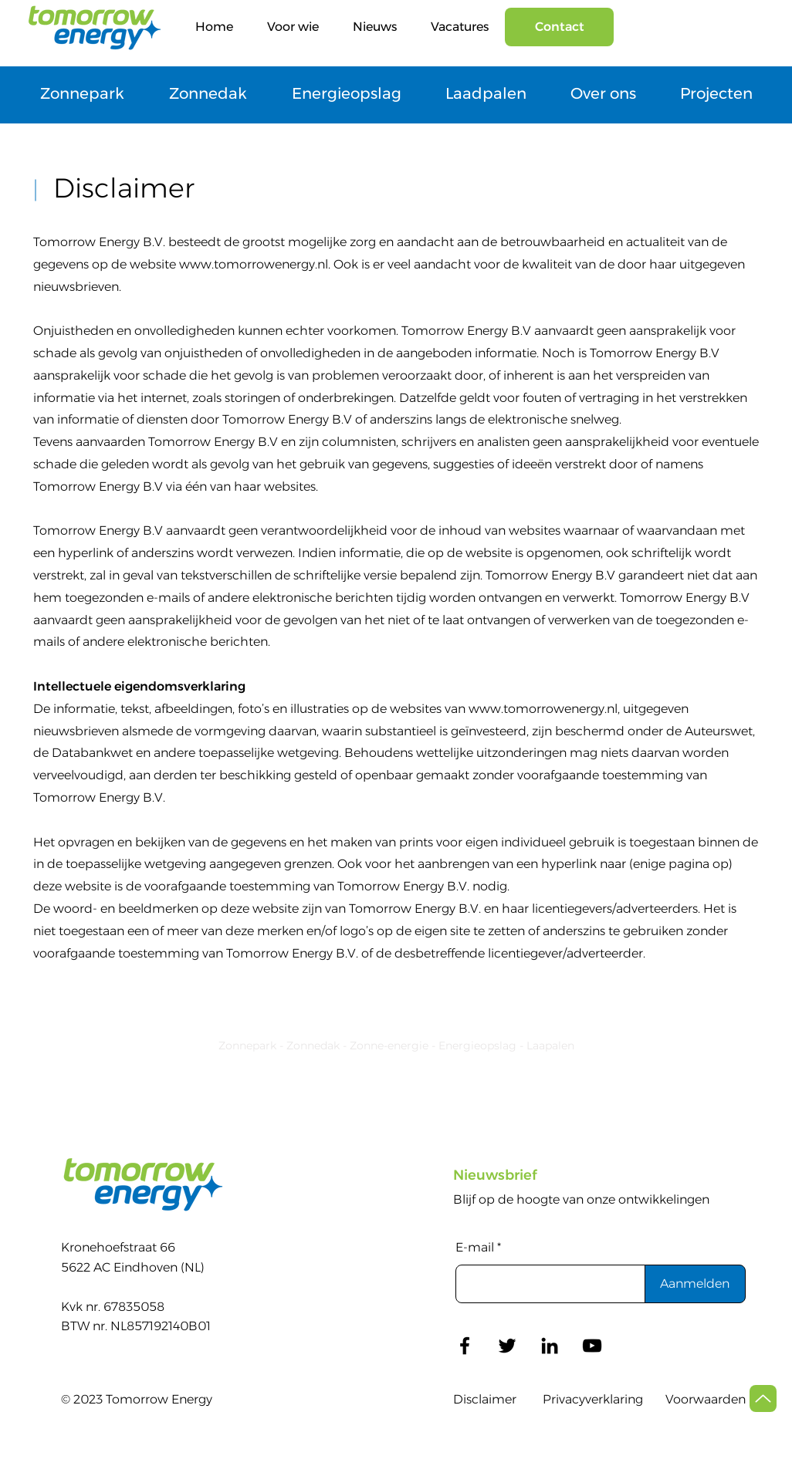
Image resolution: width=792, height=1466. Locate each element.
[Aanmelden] (695, 1284)
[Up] (763, 1398)
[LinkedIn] (549, 1345)
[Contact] (559, 27)
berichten (239, 641)
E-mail (474, 1247)
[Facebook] (464, 1345)
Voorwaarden (705, 1399)
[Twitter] (507, 1345)
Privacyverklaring (593, 1399)
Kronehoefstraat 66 (118, 1247)
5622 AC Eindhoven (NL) (133, 1267)
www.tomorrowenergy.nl (253, 264)
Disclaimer (484, 1399)
